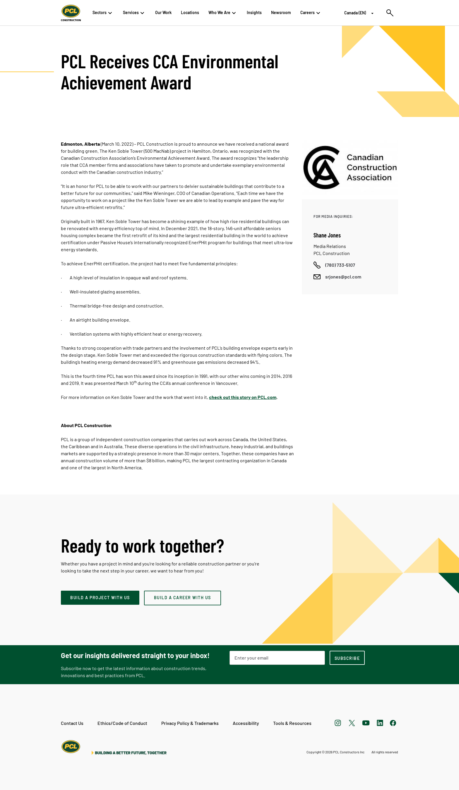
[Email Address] (277, 658)
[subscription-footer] (347, 658)
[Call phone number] (334, 265)
